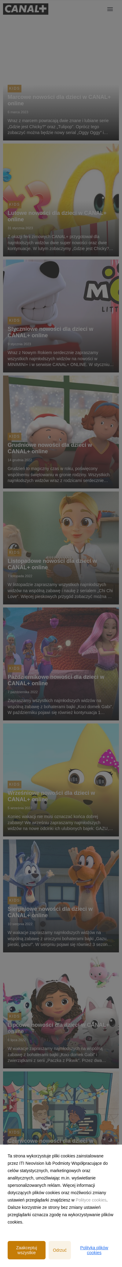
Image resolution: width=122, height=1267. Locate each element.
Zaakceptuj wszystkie (26, 1250)
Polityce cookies (91, 1200)
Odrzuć (60, 1250)
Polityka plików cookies (94, 1250)
